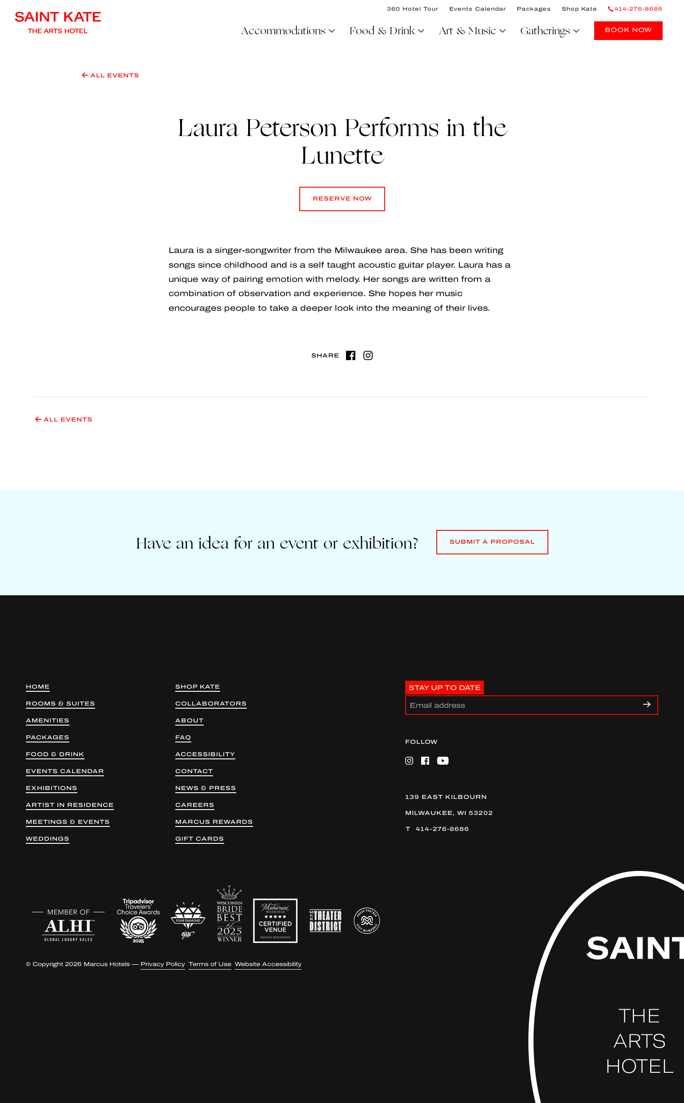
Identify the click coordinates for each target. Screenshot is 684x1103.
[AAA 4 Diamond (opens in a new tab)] (188, 920)
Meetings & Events (68, 822)
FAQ (183, 738)
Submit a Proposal (492, 546)
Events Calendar (477, 9)
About (189, 721)
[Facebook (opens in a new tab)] (350, 355)
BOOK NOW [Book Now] (628, 30)
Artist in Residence (70, 805)
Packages (534, 9)
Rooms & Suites (60, 704)
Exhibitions (51, 788)
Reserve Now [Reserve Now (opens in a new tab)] (342, 203)
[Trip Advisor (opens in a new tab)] (138, 920)
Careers (194, 805)
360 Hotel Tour (413, 9)
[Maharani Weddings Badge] (275, 920)
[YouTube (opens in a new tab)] (443, 761)
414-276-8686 (442, 829)
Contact (194, 771)
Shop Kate (579, 9)
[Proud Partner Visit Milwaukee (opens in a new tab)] (367, 920)
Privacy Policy (163, 964)
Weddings (47, 839)
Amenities (47, 721)
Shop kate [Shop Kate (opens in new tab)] (197, 687)
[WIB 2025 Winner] (229, 913)
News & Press (205, 788)
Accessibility (205, 755)
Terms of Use (210, 964)
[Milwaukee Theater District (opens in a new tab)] (325, 920)
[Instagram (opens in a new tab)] (368, 355)
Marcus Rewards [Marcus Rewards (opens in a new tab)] (214, 822)
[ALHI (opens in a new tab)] (68, 925)
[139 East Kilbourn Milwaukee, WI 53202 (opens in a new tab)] (531, 805)
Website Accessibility (268, 964)
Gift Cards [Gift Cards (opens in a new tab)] (199, 839)
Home (38, 687)
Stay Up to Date (445, 687)
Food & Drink (55, 755)
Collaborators (211, 704)
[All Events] (362, 79)
